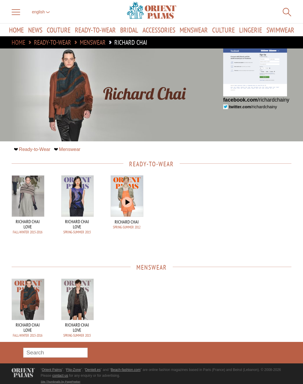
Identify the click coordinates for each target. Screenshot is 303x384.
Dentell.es (92, 370)
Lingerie (250, 29)
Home (16, 29)
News (35, 29)
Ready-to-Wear (95, 29)
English (41, 12)
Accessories (159, 29)
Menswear (194, 29)
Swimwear (280, 29)
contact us (60, 376)
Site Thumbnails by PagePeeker (60, 381)
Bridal (129, 29)
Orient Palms (52, 370)
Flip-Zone (73, 370)
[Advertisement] (250, 214)
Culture (223, 29)
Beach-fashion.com (125, 370)
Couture (59, 29)
